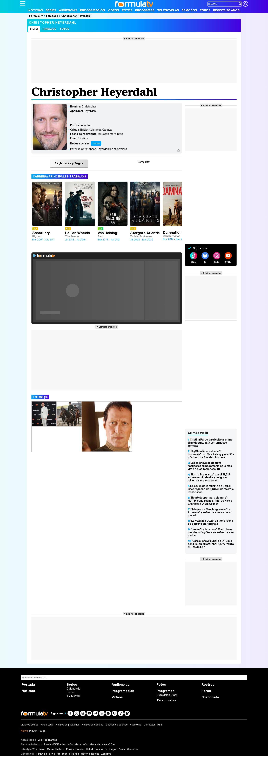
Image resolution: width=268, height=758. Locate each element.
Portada (28, 684)
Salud (89, 749)
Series (51, 10)
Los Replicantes (47, 740)
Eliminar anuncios (135, 38)
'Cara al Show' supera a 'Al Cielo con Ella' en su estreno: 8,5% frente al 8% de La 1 (211, 544)
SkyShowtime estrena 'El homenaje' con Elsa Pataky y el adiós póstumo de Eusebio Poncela (211, 454)
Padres (80, 749)
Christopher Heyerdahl (76, 16)
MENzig (42, 753)
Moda (50, 749)
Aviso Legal (47, 724)
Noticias (35, 10)
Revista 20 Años (226, 10)
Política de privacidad (67, 724)
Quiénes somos (29, 724)
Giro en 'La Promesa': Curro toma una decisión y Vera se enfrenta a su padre (210, 532)
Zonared (106, 753)
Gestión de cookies (117, 724)
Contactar (149, 724)
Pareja (70, 749)
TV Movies (73, 696)
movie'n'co (108, 744)
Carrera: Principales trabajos (59, 176)
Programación (92, 10)
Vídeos (113, 10)
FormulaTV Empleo (55, 744)
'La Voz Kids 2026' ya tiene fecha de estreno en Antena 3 (210, 522)
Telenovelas (168, 10)
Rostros (208, 684)
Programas (145, 10)
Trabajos (49, 29)
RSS (159, 724)
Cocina (99, 749)
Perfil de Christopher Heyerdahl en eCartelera (98, 149)
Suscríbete (210, 697)
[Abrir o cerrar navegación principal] (22, 3)
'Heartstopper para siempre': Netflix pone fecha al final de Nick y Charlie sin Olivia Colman (210, 500)
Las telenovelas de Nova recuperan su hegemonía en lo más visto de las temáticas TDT (210, 466)
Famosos (189, 10)
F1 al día (74, 753)
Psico (121, 749)
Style (52, 753)
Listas (70, 692)
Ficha (34, 29)
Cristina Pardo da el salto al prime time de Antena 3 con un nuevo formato (210, 442)
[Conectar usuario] (245, 4)
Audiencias (68, 10)
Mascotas (132, 749)
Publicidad (135, 724)
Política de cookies (92, 724)
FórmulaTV (36, 16)
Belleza (59, 749)
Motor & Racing (90, 753)
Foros (205, 10)
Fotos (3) (40, 397)
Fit (106, 749)
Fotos (127, 10)
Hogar (113, 749)
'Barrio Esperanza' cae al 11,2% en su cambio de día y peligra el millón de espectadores (209, 477)
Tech (64, 753)
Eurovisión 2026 (167, 695)
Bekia (41, 749)
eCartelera (74, 744)
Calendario (73, 688)
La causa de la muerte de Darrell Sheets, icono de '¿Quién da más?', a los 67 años (210, 489)
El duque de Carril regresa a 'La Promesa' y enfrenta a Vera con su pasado (209, 512)
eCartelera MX (91, 744)
